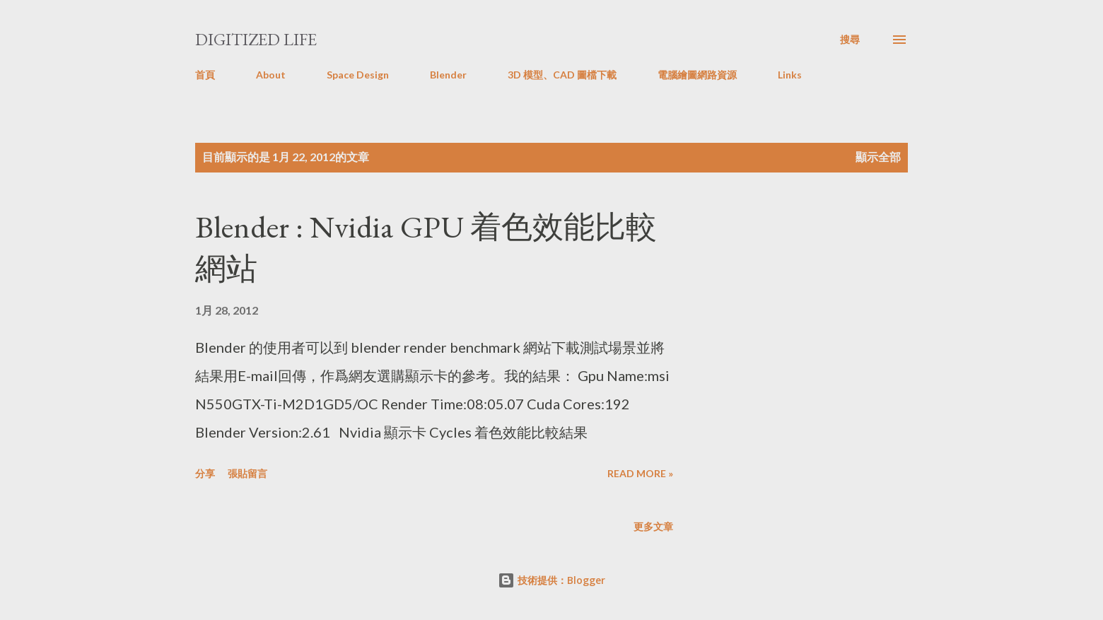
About (271, 75)
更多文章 (653, 526)
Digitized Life (256, 39)
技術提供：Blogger (551, 580)
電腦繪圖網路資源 (697, 75)
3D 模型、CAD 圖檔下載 (562, 75)
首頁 (205, 75)
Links (790, 75)
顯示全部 (878, 156)
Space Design (358, 75)
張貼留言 (247, 473)
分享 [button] (205, 473)
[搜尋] (850, 39)
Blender (448, 75)
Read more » (640, 473)
